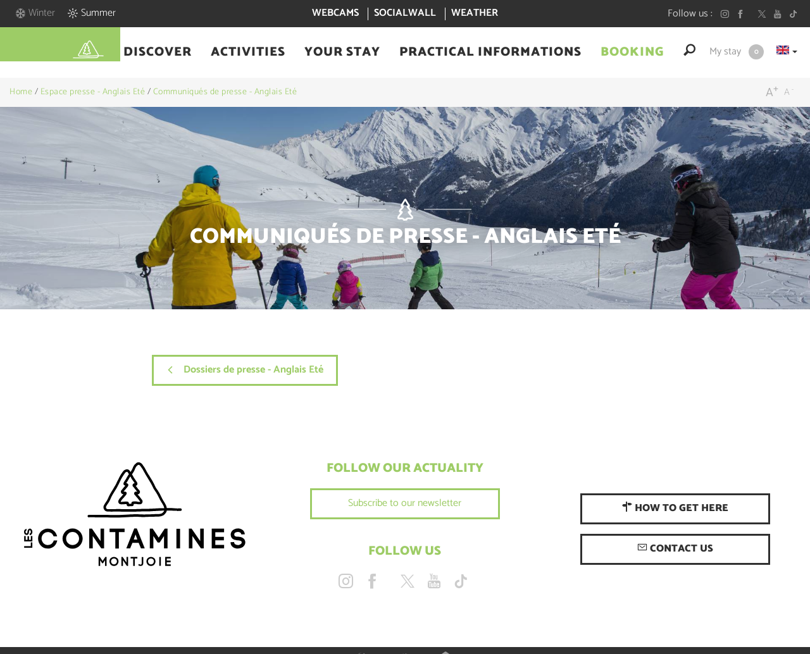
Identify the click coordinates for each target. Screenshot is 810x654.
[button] (157, 52)
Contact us (675, 548)
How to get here (675, 508)
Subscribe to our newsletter (404, 503)
